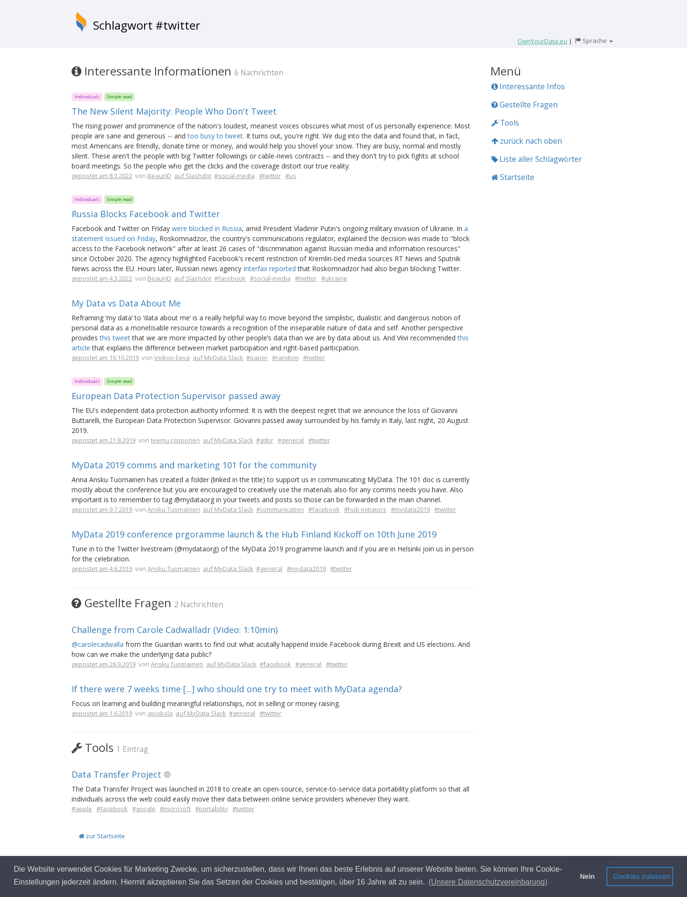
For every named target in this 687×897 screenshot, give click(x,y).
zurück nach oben (526, 141)
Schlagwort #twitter (146, 25)
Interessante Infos (528, 86)
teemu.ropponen (175, 440)
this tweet (115, 337)
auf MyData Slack (218, 357)
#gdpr (264, 440)
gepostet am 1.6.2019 (102, 713)
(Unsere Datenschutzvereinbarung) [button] (487, 882)
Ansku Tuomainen (173, 509)
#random (285, 357)
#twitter (270, 175)
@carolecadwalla (98, 644)
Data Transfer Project (116, 774)
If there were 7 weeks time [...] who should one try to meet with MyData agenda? (237, 689)
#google (144, 808)
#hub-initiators (365, 509)
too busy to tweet (215, 135)
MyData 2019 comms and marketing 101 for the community (194, 465)
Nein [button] (587, 876)
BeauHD (159, 175)
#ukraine (334, 278)
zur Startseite (102, 836)
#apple (82, 808)
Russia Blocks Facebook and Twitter (146, 214)
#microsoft (175, 808)
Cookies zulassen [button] (642, 876)
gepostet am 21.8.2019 (103, 440)
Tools (505, 122)
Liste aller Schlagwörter (536, 159)
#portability (211, 808)
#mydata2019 (410, 509)
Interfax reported (269, 268)
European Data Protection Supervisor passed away (176, 395)
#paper (257, 357)
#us (290, 175)
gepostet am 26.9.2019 (103, 664)
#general (291, 440)
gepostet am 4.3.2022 (102, 278)
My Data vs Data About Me (126, 303)
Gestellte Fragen (524, 104)
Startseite (512, 177)
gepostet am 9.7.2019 (102, 509)
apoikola (160, 713)
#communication (280, 509)
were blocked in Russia (207, 228)
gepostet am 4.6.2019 (102, 568)
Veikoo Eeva (172, 357)
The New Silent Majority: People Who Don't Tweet (174, 111)
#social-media (234, 175)
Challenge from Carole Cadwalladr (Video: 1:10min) (175, 629)
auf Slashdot (192, 175)
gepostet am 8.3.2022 (102, 175)
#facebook (230, 278)
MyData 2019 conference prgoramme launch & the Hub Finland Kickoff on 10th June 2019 (254, 534)
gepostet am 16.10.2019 (105, 357)
